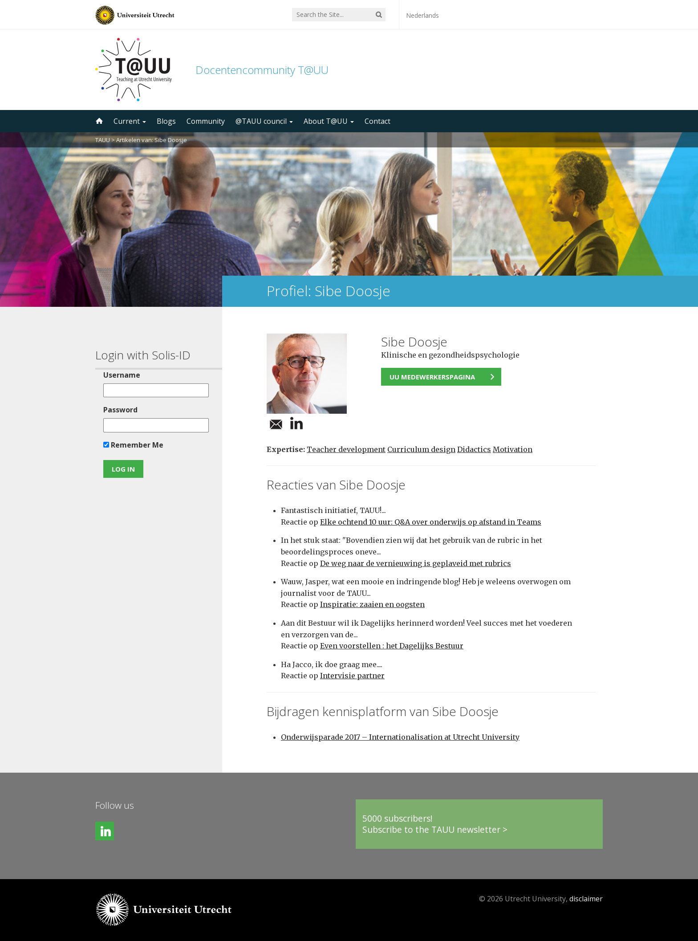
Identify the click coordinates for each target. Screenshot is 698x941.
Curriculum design (421, 449)
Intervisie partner (352, 675)
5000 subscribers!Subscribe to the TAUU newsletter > (434, 824)
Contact (377, 121)
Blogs (166, 121)
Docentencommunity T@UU (262, 69)
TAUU (102, 140)
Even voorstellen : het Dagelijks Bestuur (391, 645)
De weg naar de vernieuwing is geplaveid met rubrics (415, 563)
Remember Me (133, 445)
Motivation (512, 449)
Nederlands (422, 15)
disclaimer (586, 899)
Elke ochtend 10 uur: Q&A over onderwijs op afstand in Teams (430, 521)
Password (120, 410)
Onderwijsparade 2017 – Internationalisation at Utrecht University (400, 737)
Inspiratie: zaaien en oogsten (372, 604)
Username (121, 375)
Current (130, 121)
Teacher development (346, 449)
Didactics (474, 449)
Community (206, 121)
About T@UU (329, 121)
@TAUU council (264, 121)
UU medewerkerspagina (432, 376)
